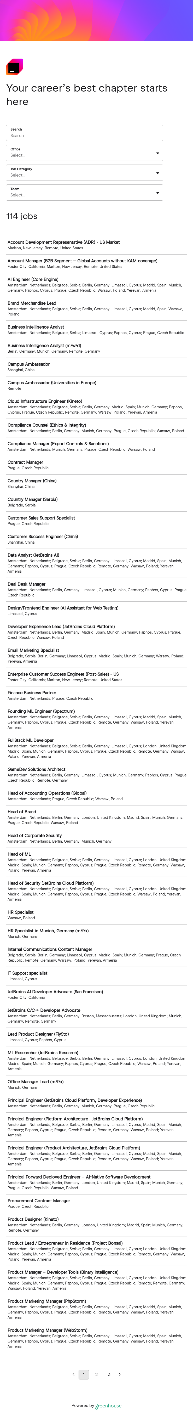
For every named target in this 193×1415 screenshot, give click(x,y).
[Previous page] (73, 1375)
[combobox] (11, 155)
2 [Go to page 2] (96, 1374)
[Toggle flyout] (158, 153)
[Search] (84, 136)
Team (14, 189)
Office (15, 149)
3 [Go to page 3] (109, 1374)
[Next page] (120, 1375)
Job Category (21, 169)
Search (16, 129)
